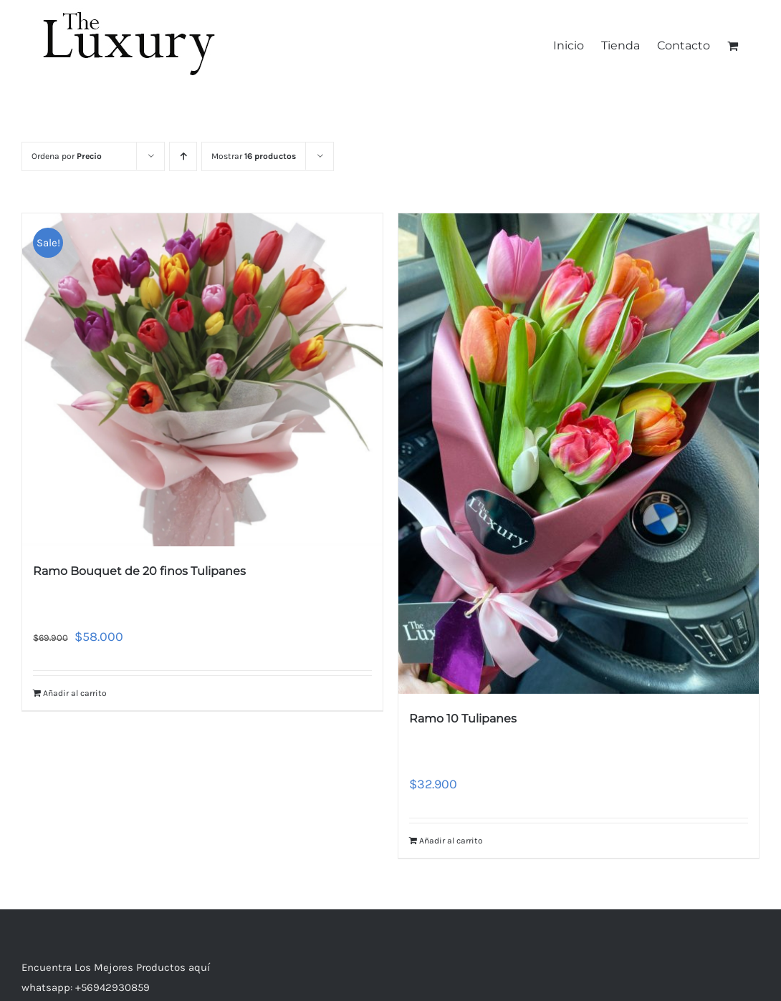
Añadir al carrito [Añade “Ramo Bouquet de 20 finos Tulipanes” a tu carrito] (75, 693)
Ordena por (67, 156)
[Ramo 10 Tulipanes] (578, 453)
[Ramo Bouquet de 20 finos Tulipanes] (202, 379)
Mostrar (253, 156)
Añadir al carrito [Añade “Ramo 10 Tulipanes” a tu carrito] (451, 841)
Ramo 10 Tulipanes (463, 718)
